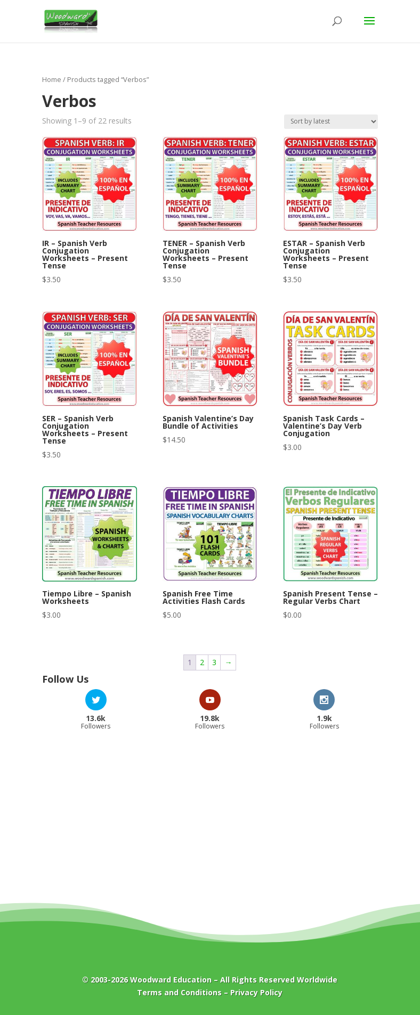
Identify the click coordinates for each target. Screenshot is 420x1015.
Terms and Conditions (179, 992)
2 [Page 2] (202, 662)
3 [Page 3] (214, 662)
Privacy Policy (256, 992)
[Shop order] (331, 121)
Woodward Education (171, 980)
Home (51, 79)
